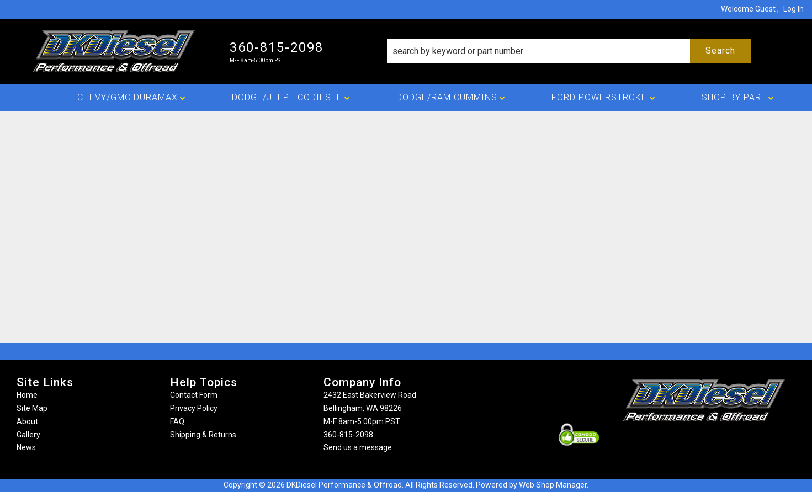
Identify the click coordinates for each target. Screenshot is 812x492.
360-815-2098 (348, 434)
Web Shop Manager (553, 484)
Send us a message (357, 447)
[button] (569, 51)
